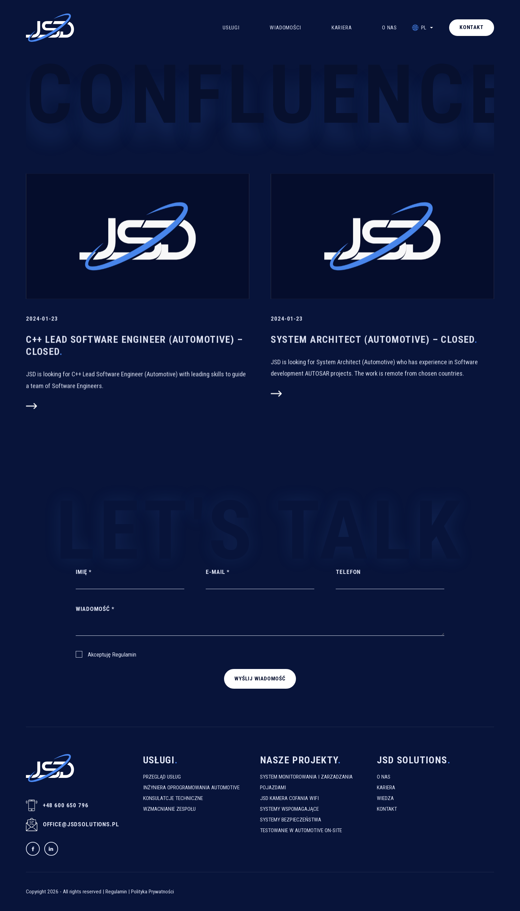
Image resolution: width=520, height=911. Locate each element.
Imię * (83, 571)
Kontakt (387, 809)
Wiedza (385, 798)
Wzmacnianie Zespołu (169, 809)
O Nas (389, 28)
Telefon (348, 571)
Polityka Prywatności (152, 892)
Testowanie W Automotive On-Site (301, 830)
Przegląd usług (162, 777)
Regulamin (124, 654)
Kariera (342, 28)
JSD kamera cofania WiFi (289, 798)
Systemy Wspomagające (289, 809)
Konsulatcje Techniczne (173, 798)
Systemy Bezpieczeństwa (290, 820)
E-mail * (218, 571)
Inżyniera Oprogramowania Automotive (191, 787)
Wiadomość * (95, 608)
